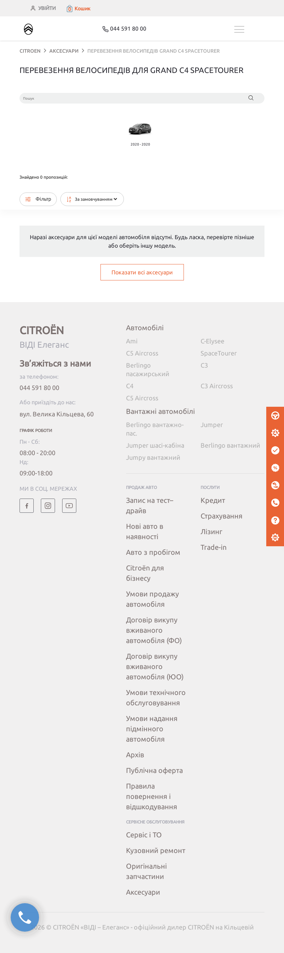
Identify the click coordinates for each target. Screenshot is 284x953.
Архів (135, 755)
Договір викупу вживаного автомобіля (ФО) (154, 630)
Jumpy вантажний (153, 457)
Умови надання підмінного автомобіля (152, 728)
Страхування (221, 516)
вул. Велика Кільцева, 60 (57, 413)
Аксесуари (143, 892)
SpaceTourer (219, 353)
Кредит (213, 500)
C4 (129, 385)
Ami (132, 340)
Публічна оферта (154, 770)
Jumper (212, 424)
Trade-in (213, 547)
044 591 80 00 (39, 387)
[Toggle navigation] (249, 29)
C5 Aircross (142, 353)
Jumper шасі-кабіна (155, 445)
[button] (78, 8)
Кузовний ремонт (155, 850)
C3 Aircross (217, 385)
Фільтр (38, 199)
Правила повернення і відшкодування (151, 796)
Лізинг (211, 531)
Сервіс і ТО (144, 835)
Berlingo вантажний (230, 445)
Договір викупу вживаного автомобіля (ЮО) (155, 666)
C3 (204, 365)
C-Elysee (212, 340)
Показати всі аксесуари (142, 272)
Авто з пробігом (153, 552)
